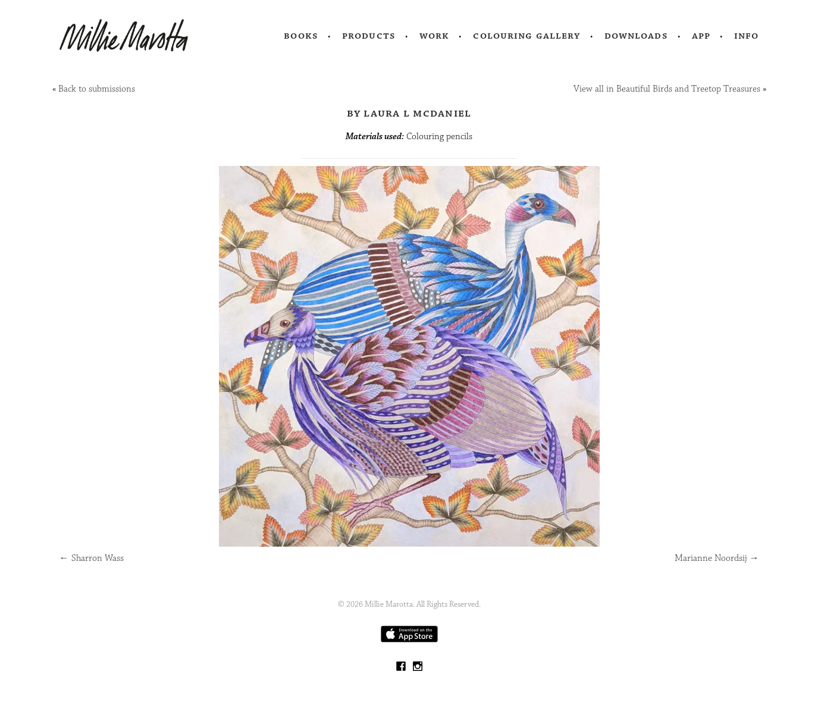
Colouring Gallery (526, 35)
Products (369, 35)
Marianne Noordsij (717, 558)
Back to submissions (96, 89)
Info (746, 35)
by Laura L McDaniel (409, 113)
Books (301, 35)
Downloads (636, 35)
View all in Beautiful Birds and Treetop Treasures (666, 89)
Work (434, 35)
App (701, 35)
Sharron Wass (91, 558)
